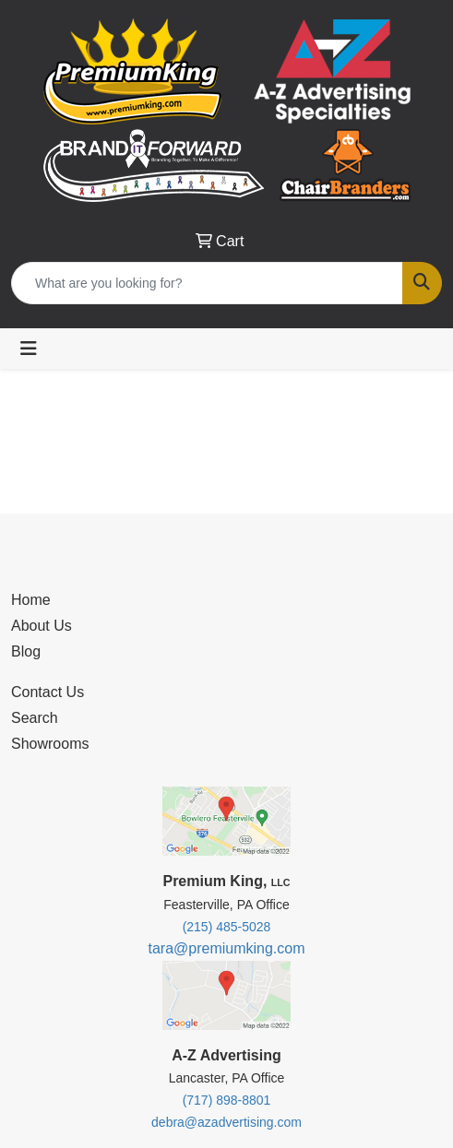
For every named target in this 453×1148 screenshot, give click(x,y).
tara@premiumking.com (226, 948)
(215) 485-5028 (227, 926)
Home (31, 600)
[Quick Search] (207, 283)
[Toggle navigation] (28, 348)
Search (34, 718)
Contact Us (47, 692)
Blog (26, 651)
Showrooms (50, 744)
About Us (41, 625)
